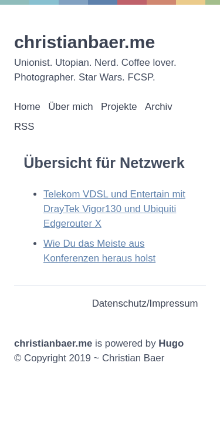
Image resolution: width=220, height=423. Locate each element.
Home (27, 106)
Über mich (70, 106)
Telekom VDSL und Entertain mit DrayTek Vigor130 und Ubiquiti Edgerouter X (114, 209)
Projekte (119, 106)
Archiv (158, 106)
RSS (24, 126)
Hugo (171, 343)
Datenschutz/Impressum (145, 303)
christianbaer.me (84, 42)
